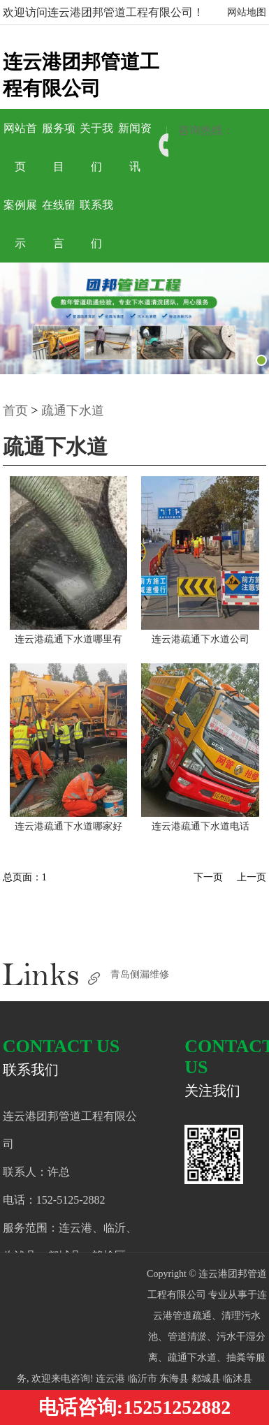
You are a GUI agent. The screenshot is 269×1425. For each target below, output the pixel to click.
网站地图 (246, 12)
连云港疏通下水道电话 (200, 826)
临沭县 (237, 1378)
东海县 (175, 1378)
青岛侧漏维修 (139, 974)
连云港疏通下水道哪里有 (68, 639)
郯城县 (207, 1378)
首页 (15, 411)
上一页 (251, 877)
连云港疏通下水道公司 (200, 639)
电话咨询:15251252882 (134, 1407)
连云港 (112, 1378)
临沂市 (144, 1378)
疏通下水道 (72, 411)
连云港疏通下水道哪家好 (68, 826)
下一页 (208, 877)
